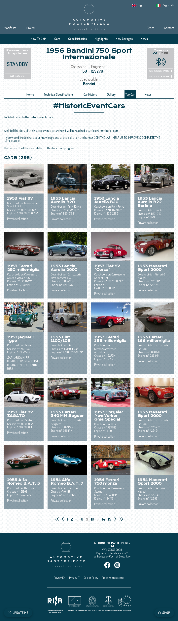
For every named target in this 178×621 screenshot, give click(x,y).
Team (150, 28)
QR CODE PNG (160, 71)
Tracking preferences (113, 577)
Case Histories (77, 39)
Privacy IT (74, 577)
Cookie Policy (91, 577)
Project (30, 28)
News (144, 39)
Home (30, 94)
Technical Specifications (59, 94)
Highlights (101, 39)
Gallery (111, 94)
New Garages (124, 39)
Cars (57, 39)
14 (104, 519)
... (77, 519)
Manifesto (10, 28)
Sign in (142, 5)
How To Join (38, 39)
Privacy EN (59, 577)
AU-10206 (17, 76)
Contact (169, 28)
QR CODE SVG (160, 76)
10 (93, 519)
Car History (90, 94)
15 (110, 519)
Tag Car (130, 94)
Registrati (168, 5)
